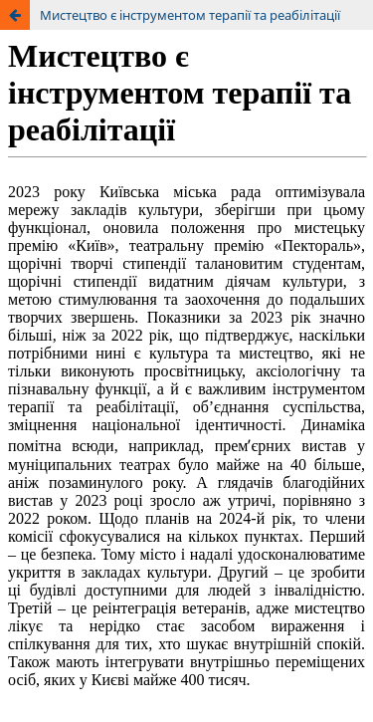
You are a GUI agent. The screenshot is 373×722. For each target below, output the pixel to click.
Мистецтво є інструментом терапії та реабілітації (190, 15)
